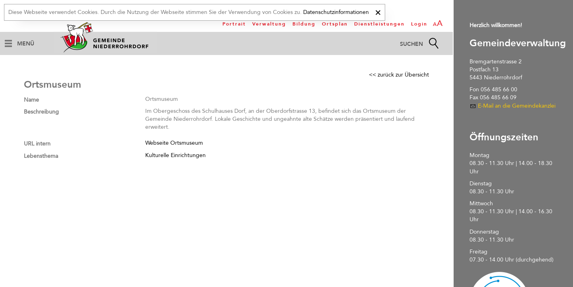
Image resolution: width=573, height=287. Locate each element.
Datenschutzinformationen (336, 12)
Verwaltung (269, 24)
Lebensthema (41, 156)
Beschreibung (41, 112)
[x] (378, 11)
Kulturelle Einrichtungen (175, 155)
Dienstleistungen (379, 24)
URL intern (37, 143)
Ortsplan (335, 24)
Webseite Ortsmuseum (174, 143)
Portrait (234, 24)
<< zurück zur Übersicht (399, 75)
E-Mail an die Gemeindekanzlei (516, 106)
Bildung (304, 24)
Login (419, 24)
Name (31, 100)
